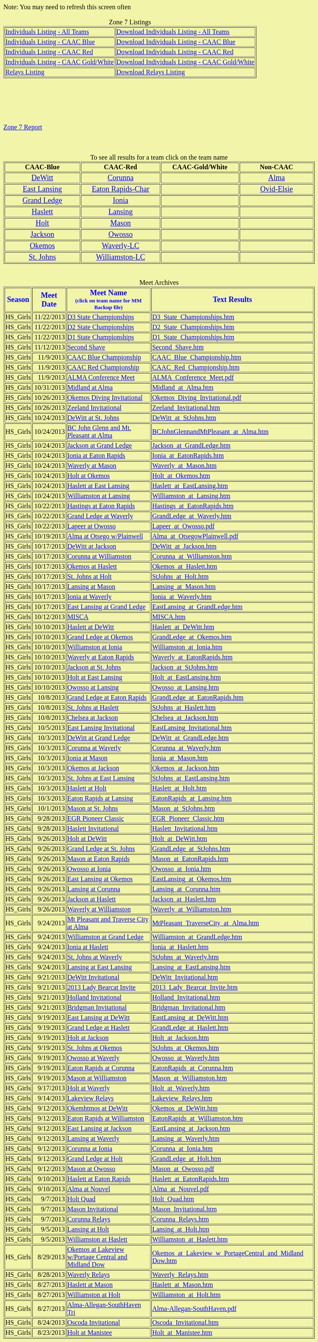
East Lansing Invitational (101, 727)
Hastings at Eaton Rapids (101, 505)
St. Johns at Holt (89, 576)
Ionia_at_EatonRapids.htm (188, 455)
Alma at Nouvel (88, 1188)
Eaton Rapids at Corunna (100, 1067)
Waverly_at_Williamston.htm (191, 909)
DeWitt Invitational (93, 977)
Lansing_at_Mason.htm (184, 586)
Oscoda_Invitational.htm (185, 1322)
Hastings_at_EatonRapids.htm (192, 505)
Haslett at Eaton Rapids (99, 1178)
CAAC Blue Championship (104, 357)
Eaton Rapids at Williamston (105, 1118)
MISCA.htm (169, 616)
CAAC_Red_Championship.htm (195, 367)
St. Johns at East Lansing (100, 778)
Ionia (120, 200)
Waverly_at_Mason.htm (184, 465)
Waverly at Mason (91, 465)
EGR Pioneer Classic (95, 818)
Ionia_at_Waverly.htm (182, 596)
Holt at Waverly (88, 1088)
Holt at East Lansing (94, 677)
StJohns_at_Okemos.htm (185, 1047)
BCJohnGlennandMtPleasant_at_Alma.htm (210, 431)
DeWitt (42, 177)
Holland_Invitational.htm (186, 997)
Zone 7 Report (22, 127)
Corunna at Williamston (99, 556)
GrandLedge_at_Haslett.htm (190, 1027)
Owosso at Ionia (89, 868)
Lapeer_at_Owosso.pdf (183, 526)
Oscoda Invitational (93, 1322)
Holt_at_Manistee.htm (182, 1332)
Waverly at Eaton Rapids (100, 657)
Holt (42, 223)
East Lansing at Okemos (100, 878)
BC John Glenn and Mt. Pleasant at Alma (99, 431)
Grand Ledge (42, 200)
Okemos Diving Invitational (105, 397)
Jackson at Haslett (91, 899)
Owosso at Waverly (93, 1057)
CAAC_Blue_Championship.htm (196, 357)
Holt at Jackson (88, 1037)
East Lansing (42, 189)
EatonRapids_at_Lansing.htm (192, 798)
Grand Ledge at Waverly (100, 516)
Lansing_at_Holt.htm (180, 1229)
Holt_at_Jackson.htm (180, 1037)
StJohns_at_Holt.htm (180, 576)
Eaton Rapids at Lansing (100, 798)
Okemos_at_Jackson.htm (185, 768)
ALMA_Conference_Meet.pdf (193, 377)
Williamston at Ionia (94, 647)
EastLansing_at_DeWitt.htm (190, 1017)
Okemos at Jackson (93, 768)
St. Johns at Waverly (94, 957)
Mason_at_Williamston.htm (189, 1078)
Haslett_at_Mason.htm (182, 1284)
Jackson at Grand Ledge (99, 445)
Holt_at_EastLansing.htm (186, 677)
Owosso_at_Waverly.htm (186, 1057)
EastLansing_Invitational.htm (192, 727)
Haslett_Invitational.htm (184, 828)
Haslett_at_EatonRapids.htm (190, 1178)
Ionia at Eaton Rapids (96, 455)
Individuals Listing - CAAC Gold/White (59, 62)
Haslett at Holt (86, 788)
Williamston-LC (120, 257)
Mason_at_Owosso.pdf (183, 1168)
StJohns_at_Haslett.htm (184, 707)
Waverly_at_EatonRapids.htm (192, 657)
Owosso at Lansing (93, 687)
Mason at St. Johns (92, 808)
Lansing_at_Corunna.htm (186, 889)
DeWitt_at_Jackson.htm (184, 546)
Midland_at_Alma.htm (182, 387)
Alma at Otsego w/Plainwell (105, 536)
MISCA (78, 616)
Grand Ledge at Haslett (98, 1027)
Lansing (121, 211)
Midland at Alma (90, 387)
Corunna (121, 177)
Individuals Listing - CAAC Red (49, 51)
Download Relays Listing (150, 72)
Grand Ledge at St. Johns (101, 848)
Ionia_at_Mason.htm (180, 758)
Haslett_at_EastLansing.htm (190, 485)
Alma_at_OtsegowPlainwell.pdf (195, 536)
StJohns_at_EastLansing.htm (191, 778)
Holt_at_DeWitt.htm (179, 838)
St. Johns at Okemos (94, 1047)
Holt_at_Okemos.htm (181, 475)
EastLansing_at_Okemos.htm (191, 878)
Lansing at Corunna (93, 889)
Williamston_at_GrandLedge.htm (197, 936)
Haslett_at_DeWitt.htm (183, 626)
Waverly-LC (121, 246)
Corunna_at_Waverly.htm (186, 747)
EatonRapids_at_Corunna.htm (192, 1067)
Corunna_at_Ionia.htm (182, 1148)
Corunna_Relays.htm (180, 1219)
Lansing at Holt (88, 1229)
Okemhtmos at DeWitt (97, 1108)
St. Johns (42, 257)
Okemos (42, 246)
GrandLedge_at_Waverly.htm (191, 516)
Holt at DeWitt (87, 838)
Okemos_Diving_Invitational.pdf (196, 397)
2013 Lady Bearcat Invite (101, 987)
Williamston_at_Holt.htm (186, 1294)
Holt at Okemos (88, 475)
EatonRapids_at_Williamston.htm (197, 1118)
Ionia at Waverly (89, 596)
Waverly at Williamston (99, 909)
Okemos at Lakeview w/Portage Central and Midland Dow (97, 1257)
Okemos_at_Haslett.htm (184, 566)
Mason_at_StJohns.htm (183, 808)
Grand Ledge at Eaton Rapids (107, 697)
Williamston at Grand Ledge (105, 936)
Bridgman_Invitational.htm (188, 1007)
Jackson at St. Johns (94, 667)
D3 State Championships (100, 316)
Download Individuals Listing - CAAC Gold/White (185, 62)
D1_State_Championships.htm (193, 337)
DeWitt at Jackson (91, 546)
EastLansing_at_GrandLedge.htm (197, 606)
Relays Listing (24, 72)
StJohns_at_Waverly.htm (185, 957)
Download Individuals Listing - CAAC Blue (175, 41)
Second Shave (86, 347)
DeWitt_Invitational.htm (185, 977)
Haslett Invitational (93, 828)
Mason (120, 223)
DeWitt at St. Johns (93, 417)
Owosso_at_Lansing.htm (185, 687)
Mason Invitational (92, 1209)
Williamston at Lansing (98, 495)
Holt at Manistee (89, 1332)
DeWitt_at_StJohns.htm (184, 417)
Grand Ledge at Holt (95, 1158)
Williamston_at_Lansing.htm (191, 495)
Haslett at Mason (90, 1284)
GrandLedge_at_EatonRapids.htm (197, 697)
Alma (276, 177)
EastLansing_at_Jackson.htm (191, 1128)
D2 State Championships (100, 327)
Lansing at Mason (91, 586)
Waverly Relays (88, 1274)
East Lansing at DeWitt (98, 1017)
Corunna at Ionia (90, 1148)
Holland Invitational (94, 997)
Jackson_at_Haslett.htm (184, 899)
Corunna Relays (89, 1219)
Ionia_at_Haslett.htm (180, 947)
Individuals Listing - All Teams (47, 31)
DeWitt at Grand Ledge (98, 737)
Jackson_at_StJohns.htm (185, 667)
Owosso (121, 234)
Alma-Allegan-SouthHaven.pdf (194, 1308)
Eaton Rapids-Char (120, 189)
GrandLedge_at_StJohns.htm (191, 848)
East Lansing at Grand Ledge (106, 606)
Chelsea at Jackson (92, 717)
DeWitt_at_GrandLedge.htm (190, 737)
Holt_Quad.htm (173, 1199)
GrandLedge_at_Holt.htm (186, 1158)
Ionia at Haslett (88, 947)
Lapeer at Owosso (91, 526)
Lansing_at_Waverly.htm (186, 1138)
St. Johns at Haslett (93, 707)
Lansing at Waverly (93, 1138)
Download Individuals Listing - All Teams (173, 31)
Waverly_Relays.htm (180, 1274)
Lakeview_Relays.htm (182, 1098)
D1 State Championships (100, 337)
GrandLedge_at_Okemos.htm (192, 637)
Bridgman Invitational (97, 1007)
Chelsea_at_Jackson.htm (185, 717)
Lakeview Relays (90, 1098)
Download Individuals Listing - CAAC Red (175, 51)
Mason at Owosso (91, 1168)
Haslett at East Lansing (98, 485)
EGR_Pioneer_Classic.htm (188, 818)
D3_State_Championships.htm (193, 316)
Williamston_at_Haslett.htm (190, 1239)
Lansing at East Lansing (99, 967)
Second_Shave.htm (178, 347)
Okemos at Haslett (92, 566)
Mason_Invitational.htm (184, 1209)
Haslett (42, 211)
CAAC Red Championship (103, 367)
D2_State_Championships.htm (193, 327)
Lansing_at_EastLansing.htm (191, 967)
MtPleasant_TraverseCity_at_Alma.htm (205, 923)
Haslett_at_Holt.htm (179, 788)
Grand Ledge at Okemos (100, 637)
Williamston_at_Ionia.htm (187, 647)
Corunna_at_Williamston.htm (192, 556)
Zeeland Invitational (94, 407)
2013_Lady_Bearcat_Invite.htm (195, 987)
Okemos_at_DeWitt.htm (184, 1108)
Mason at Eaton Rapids (98, 858)
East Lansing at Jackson (99, 1128)
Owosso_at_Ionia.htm (181, 868)
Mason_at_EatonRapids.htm (190, 858)
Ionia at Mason (87, 758)
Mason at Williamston (97, 1078)
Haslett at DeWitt (90, 626)
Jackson (42, 234)
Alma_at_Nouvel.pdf (180, 1188)
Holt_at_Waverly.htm (181, 1088)
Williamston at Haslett (97, 1239)
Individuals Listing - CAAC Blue (50, 41)
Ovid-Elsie (276, 189)
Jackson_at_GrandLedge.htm (191, 445)
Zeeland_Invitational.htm (186, 407)
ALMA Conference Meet (101, 377)
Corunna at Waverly (94, 747)
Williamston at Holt (93, 1294)
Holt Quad (81, 1199)
